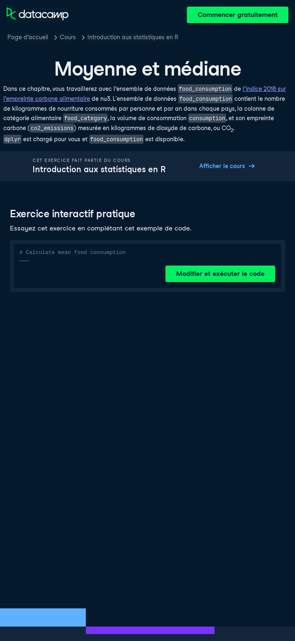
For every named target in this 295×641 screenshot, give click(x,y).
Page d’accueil (27, 37)
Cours (68, 37)
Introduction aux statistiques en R (132, 37)
